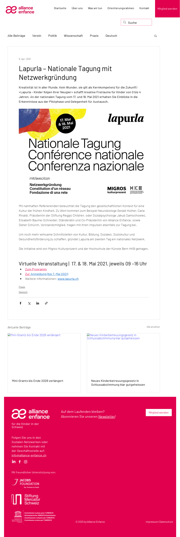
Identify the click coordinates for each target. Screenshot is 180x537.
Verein (36, 35)
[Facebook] (20, 462)
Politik (52, 35)
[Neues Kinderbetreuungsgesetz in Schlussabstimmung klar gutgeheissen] (123, 353)
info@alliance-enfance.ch (29, 455)
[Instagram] (26, 462)
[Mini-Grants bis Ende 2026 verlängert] (44, 353)
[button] (155, 35)
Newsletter (106, 416)
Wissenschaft (73, 35)
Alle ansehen (153, 326)
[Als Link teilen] (46, 303)
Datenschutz (166, 521)
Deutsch (111, 35)
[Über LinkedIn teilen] (37, 303)
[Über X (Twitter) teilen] (29, 303)
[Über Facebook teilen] (20, 303)
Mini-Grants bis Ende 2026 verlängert (37, 381)
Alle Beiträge (16, 35)
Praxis (94, 35)
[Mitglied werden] (167, 8)
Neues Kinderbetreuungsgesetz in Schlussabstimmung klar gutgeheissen (118, 382)
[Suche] (136, 22)
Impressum (152, 521)
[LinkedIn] (14, 462)
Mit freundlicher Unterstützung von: (34, 472)
